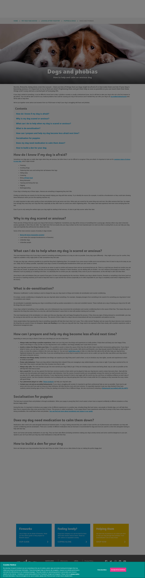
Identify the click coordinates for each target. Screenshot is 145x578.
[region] (72, 570)
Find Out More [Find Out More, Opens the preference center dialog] (102, 569)
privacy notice (74, 574)
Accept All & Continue (118, 569)
